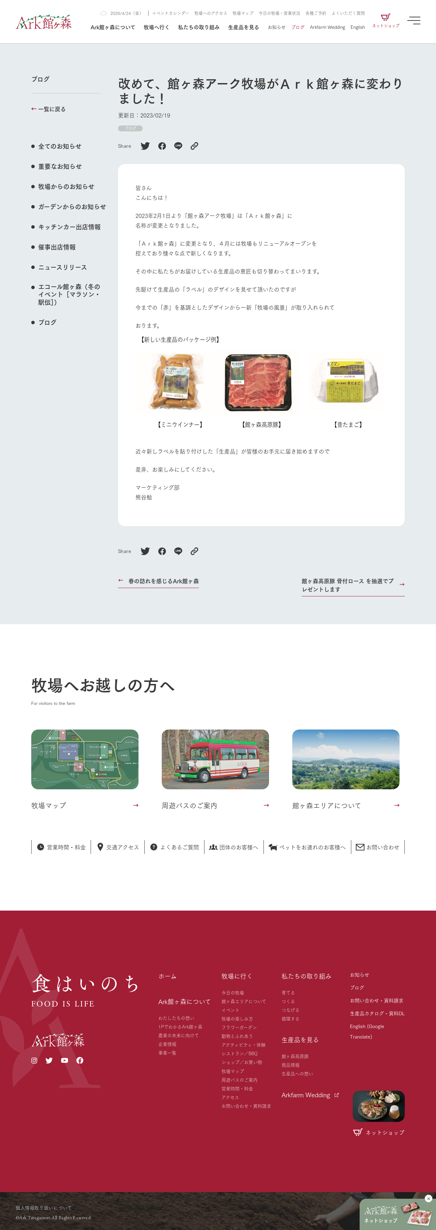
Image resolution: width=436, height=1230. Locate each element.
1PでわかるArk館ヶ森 (180, 1026)
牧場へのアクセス (210, 13)
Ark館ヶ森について (113, 27)
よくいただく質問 (348, 13)
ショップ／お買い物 (241, 1061)
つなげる (291, 1009)
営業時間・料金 (237, 1088)
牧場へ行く (157, 27)
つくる (288, 1000)
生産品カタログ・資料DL (377, 1013)
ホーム (167, 976)
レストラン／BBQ (239, 1053)
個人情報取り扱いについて (44, 1207)
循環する (291, 1018)
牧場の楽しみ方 (237, 1018)
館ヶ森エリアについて (243, 1000)
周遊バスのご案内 (239, 1079)
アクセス (230, 1096)
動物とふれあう (237, 1035)
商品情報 (291, 1064)
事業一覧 (167, 1052)
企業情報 (167, 1043)
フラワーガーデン (239, 1027)
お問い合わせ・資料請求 (246, 1105)
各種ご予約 (315, 13)
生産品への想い (297, 1073)
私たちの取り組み (199, 27)
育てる (288, 992)
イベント (230, 1009)
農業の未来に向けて (178, 1035)
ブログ (297, 26)
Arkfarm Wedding (327, 26)
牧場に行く (237, 976)
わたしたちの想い (176, 1017)
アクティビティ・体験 (243, 1044)
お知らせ (277, 26)
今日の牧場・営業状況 (279, 13)
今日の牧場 (232, 992)
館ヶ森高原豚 (295, 1055)
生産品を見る (243, 27)
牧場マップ (243, 13)
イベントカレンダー (170, 13)
